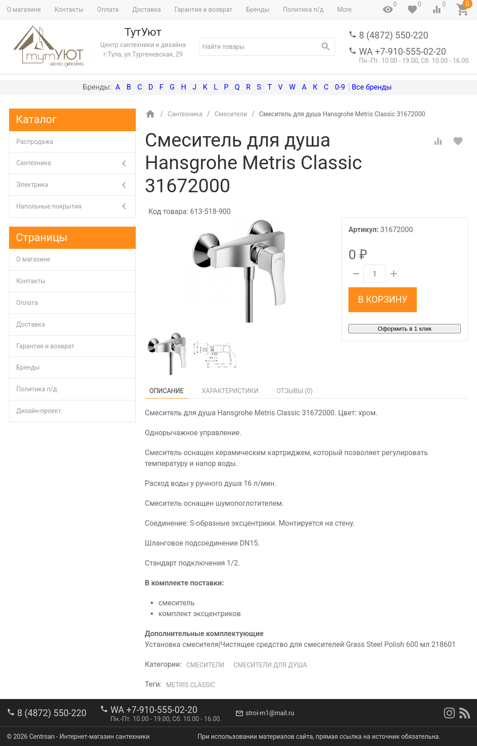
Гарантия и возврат (203, 9)
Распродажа (34, 141)
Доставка (146, 9)
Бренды (258, 9)
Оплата (108, 9)
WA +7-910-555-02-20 (402, 51)
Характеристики (230, 390)
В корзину (382, 299)
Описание (166, 390)
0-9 (340, 87)
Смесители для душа (270, 665)
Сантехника (75, 163)
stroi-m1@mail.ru (270, 713)
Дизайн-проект (38, 410)
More (344, 9)
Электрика (75, 184)
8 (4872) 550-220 (393, 35)
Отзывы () (295, 390)
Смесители (205, 665)
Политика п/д (303, 9)
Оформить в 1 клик (404, 328)
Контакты (68, 9)
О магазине (24, 9)
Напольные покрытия (75, 206)
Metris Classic (190, 685)
